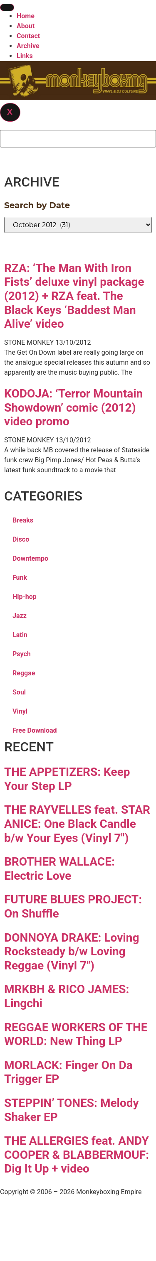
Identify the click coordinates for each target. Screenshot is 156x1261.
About (26, 26)
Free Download (34, 730)
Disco (20, 539)
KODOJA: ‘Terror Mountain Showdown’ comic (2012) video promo (73, 407)
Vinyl (19, 711)
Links (25, 56)
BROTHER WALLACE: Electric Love (59, 869)
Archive (28, 46)
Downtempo (30, 558)
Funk (19, 577)
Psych (21, 654)
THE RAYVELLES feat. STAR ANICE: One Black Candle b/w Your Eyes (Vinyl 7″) (77, 823)
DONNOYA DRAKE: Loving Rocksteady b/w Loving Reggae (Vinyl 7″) (71, 951)
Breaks (22, 520)
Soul (19, 692)
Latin (19, 635)
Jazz (19, 616)
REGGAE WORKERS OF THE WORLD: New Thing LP (76, 1034)
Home (26, 16)
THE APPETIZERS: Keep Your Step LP (67, 779)
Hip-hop (24, 597)
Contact (28, 36)
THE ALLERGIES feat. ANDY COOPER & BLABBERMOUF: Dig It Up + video (76, 1154)
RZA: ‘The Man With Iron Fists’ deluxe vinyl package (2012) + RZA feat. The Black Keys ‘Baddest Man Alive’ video (74, 296)
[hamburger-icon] (7, 7)
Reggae (23, 673)
